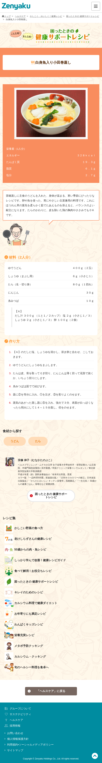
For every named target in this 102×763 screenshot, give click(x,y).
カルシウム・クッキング (25, 656)
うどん (14, 441)
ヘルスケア (20, 16)
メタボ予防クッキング (23, 645)
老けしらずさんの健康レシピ (28, 538)
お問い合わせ (13, 733)
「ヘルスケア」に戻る (46, 691)
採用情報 (12, 725)
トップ (6, 16)
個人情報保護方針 (16, 738)
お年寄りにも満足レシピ (25, 613)
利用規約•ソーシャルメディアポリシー (29, 744)
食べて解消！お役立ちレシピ (28, 571)
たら (38, 441)
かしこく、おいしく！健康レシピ (46, 16)
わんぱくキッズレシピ (23, 624)
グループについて (17, 708)
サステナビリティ (17, 714)
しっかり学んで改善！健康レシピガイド (35, 560)
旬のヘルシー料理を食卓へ (26, 667)
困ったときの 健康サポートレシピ (82, 16)
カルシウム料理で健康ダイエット (30, 603)
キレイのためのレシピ (23, 592)
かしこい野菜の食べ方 (23, 528)
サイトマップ (13, 750)
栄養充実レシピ (19, 635)
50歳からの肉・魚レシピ (25, 549)
